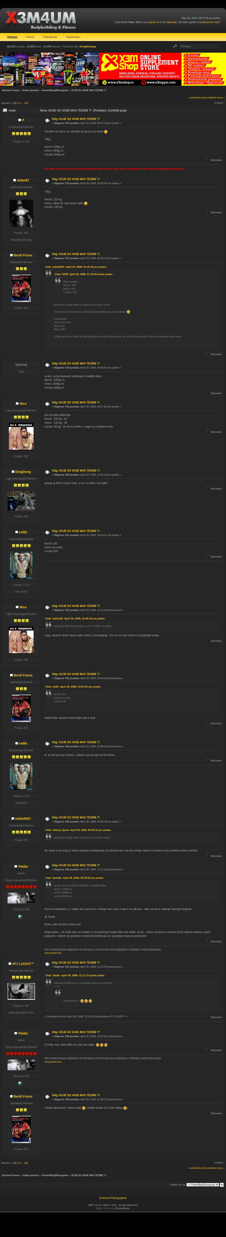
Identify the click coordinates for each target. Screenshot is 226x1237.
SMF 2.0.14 (94, 1205)
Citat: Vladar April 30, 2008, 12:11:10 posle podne (74, 975)
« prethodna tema (198, 97)
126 (26, 103)
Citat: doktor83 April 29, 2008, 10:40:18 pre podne (75, 618)
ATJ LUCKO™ (23, 964)
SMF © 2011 (110, 1205)
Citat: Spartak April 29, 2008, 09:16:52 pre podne (74, 877)
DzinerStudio (122, 1208)
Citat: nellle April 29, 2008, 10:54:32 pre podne (72, 686)
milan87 (23, 180)
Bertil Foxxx (23, 255)
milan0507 (23, 818)
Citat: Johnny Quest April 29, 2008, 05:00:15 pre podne (78, 830)
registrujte (171, 22)
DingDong (23, 472)
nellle (23, 532)
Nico (22, 403)
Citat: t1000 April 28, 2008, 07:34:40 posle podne (84, 274)
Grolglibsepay (87, 46)
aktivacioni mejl (210, 22)
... (22, 103)
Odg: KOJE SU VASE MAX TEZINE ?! (76, 119)
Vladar (23, 866)
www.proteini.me (53, 953)
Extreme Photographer (113, 1198)
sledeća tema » (216, 97)
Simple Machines (128, 1205)
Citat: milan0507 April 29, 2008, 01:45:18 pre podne (75, 266)
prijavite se (153, 22)
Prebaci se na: (178, 1184)
